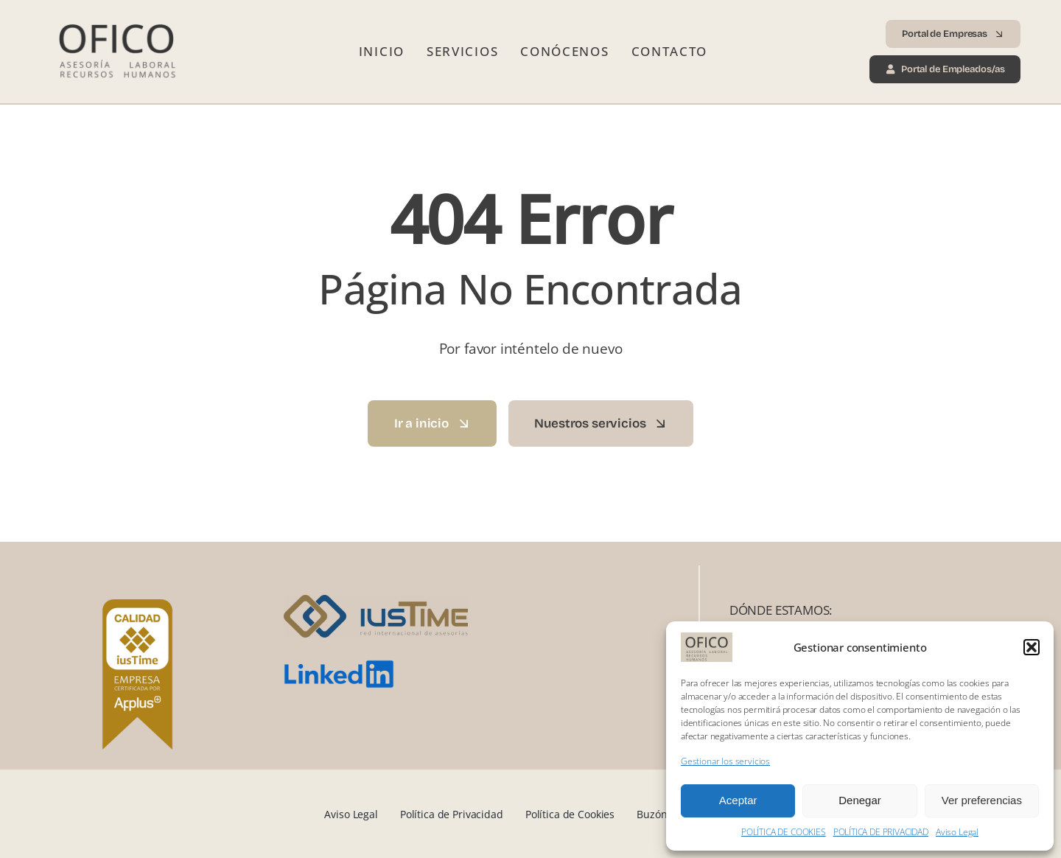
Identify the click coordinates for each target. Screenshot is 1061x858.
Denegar (859, 800)
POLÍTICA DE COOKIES (783, 832)
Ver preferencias (982, 800)
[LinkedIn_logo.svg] (339, 666)
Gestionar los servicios (725, 761)
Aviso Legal (957, 832)
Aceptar (738, 800)
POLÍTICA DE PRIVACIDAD (880, 832)
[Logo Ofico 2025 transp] (116, 18)
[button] (1031, 647)
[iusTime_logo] (376, 601)
